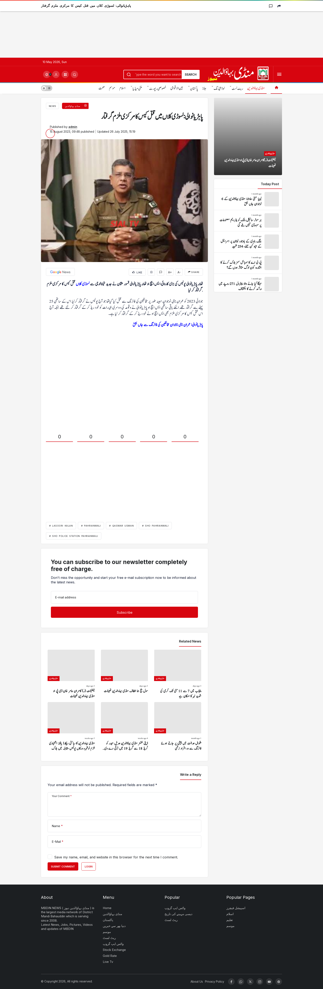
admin (72, 127)
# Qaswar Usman (121, 525)
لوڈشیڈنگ (219, 88)
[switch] (46, 88)
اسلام (122, 88)
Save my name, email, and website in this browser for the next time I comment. (116, 857)
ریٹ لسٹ (237, 88)
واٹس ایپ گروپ (113, 944)
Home (107, 908)
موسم (112, 88)
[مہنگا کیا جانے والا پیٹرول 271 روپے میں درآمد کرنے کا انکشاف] (248, 284)
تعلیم (229, 920)
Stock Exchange (114, 950)
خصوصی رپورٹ (157, 88)
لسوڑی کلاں (82, 284)
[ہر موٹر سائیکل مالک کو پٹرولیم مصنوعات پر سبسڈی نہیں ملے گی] (248, 220)
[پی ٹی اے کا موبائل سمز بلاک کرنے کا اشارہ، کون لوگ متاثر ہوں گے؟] (248, 263)
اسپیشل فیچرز (235, 908)
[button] (65, 74)
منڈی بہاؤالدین (255, 88)
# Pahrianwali (91, 525)
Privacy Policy (214, 981)
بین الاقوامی (176, 88)
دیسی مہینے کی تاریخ (178, 914)
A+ (170, 272)
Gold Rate (110, 956)
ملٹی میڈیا (137, 88)
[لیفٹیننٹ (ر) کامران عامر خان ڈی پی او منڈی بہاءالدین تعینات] (71, 674)
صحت (101, 88)
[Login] (56, 74)
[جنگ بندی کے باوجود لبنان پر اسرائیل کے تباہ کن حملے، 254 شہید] (248, 241)
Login (88, 866)
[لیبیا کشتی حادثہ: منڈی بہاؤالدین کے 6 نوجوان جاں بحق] (248, 199)
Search (191, 74)
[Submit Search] (74, 74)
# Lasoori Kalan (61, 525)
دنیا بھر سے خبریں (114, 926)
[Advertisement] (123, 29)
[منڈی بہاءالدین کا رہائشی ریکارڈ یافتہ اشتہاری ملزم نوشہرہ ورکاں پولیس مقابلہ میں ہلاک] (71, 726)
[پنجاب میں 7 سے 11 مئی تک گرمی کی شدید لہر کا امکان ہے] (177, 674)
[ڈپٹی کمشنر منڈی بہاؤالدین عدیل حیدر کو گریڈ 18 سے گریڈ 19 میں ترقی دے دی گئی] (124, 726)
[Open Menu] (279, 74)
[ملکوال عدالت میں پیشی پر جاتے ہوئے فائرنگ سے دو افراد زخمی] (177, 726)
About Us (197, 981)
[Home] (276, 88)
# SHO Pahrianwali (155, 525)
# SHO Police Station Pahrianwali (73, 536)
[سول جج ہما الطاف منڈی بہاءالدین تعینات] (124, 674)
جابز (204, 88)
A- (179, 272)
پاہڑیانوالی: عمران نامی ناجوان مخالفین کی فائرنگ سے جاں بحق (168, 325)
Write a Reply (190, 774)
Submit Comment (63, 866)
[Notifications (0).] (46, 74)
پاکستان (194, 88)
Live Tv (108, 962)
